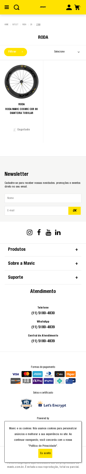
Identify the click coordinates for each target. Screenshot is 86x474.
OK (74, 210)
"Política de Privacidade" (42, 445)
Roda (24, 25)
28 (31, 25)
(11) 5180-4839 (43, 327)
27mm (38, 25)
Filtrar (15, 51)
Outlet (15, 25)
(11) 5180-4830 (43, 313)
